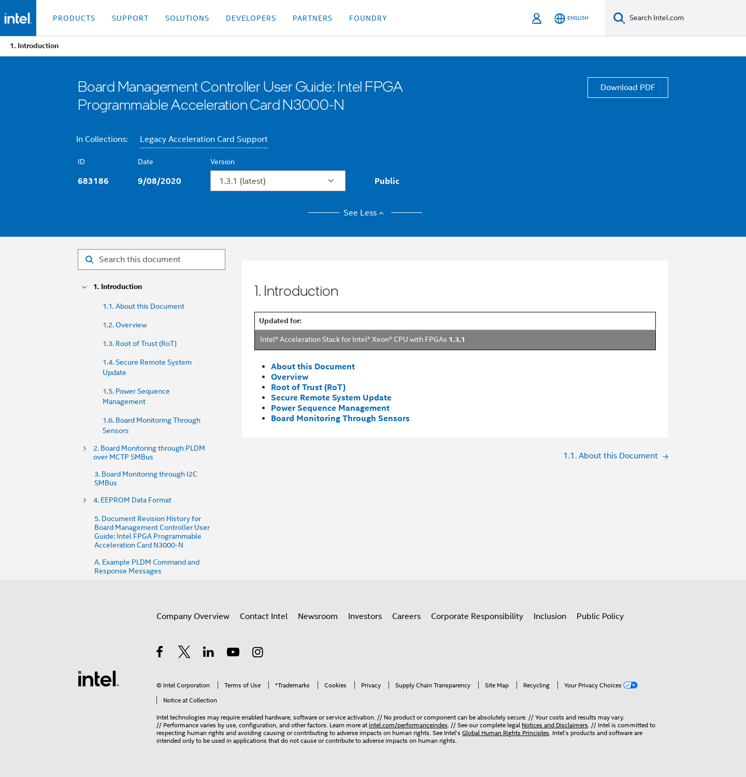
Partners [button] (313, 18)
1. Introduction (117, 286)
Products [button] (74, 18)
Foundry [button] (368, 18)
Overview (289, 376)
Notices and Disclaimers (555, 725)
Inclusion (550, 616)
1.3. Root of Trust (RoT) (140, 343)
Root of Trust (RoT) (308, 387)
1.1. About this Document (143, 306)
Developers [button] (251, 18)
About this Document (313, 366)
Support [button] (130, 18)
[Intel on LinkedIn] (209, 653)
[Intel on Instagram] (258, 653)
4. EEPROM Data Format (132, 500)
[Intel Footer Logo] (98, 678)
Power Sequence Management (330, 407)
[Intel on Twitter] (185, 653)
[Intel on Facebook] (160, 653)
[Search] (619, 17)
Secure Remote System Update (331, 397)
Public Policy (600, 616)
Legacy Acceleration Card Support (204, 139)
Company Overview (192, 616)
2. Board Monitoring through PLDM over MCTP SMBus (149, 453)
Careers (406, 616)
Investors (365, 616)
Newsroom (318, 616)
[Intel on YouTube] (234, 653)
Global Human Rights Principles (505, 733)
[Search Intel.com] (685, 18)
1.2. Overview (125, 324)
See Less (365, 213)
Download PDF (627, 87)
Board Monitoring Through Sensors (340, 418)
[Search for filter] (151, 259)
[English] (571, 18)
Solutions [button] (187, 18)
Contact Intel (264, 616)
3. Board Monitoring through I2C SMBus (145, 478)
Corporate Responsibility (477, 616)
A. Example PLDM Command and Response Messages (146, 566)
